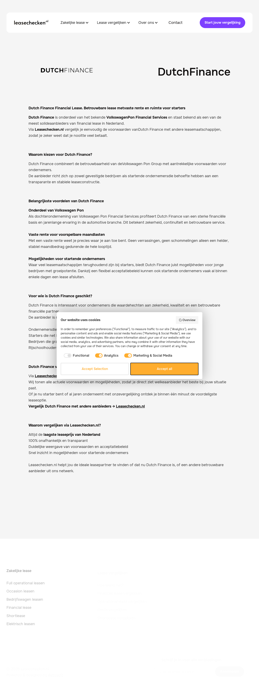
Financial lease (18, 609)
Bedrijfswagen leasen (24, 601)
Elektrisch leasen (20, 626)
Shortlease (15, 617)
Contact (176, 23)
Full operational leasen (25, 585)
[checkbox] (75, 355)
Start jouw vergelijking (222, 22)
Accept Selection (95, 369)
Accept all (164, 369)
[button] (74, 23)
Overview (187, 320)
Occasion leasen (20, 593)
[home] (31, 22)
